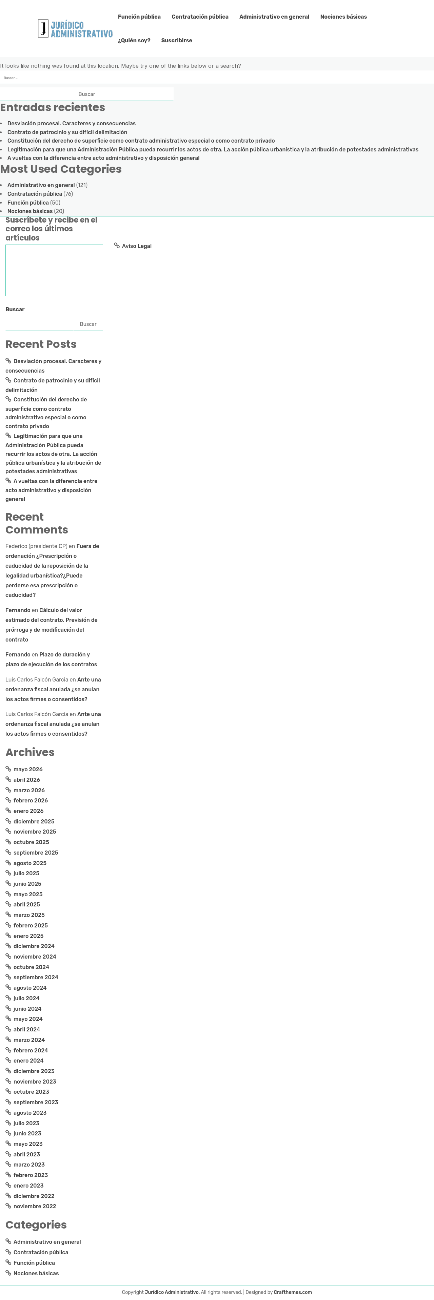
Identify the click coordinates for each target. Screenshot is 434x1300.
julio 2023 (26, 1123)
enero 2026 (29, 811)
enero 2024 (29, 1060)
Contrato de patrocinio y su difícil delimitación (67, 132)
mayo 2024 (28, 1019)
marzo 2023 (29, 1164)
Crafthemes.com (293, 1292)
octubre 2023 (31, 1092)
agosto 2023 (30, 1113)
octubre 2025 (31, 842)
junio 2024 (27, 1009)
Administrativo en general (274, 17)
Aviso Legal (137, 246)
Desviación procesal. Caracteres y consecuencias (71, 123)
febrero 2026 (31, 800)
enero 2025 (28, 936)
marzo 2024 (29, 1040)
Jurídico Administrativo (172, 1292)
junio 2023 (27, 1133)
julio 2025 (26, 873)
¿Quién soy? (134, 40)
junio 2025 (27, 884)
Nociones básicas (343, 17)
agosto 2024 (30, 988)
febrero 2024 (31, 1050)
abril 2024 (27, 1029)
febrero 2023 (31, 1175)
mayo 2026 (28, 769)
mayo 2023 (28, 1144)
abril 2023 (27, 1154)
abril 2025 (27, 904)
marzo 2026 (29, 790)
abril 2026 (27, 780)
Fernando (18, 610)
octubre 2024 (31, 967)
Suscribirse (176, 40)
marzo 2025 (29, 915)
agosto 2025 (30, 863)
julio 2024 (27, 998)
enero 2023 (29, 1185)
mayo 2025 (28, 894)
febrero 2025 (31, 925)
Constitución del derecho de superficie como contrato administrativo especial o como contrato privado (141, 141)
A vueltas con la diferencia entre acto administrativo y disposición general (103, 158)
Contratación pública (200, 17)
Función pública (139, 17)
